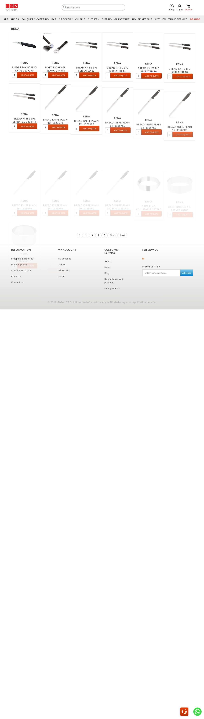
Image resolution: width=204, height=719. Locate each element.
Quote (61, 178)
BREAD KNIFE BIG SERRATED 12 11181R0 (86, 81)
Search (108, 163)
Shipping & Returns (22, 160)
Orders (62, 166)
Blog (106, 175)
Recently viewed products (113, 183)
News (107, 169)
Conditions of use (21, 172)
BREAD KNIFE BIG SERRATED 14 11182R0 (117, 83)
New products (112, 190)
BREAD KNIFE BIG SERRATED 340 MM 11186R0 (24, 144)
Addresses (64, 172)
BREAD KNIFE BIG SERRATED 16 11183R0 (148, 86)
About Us (16, 178)
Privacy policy (19, 166)
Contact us (17, 184)
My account (64, 160)
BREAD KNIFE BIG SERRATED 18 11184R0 (179, 90)
